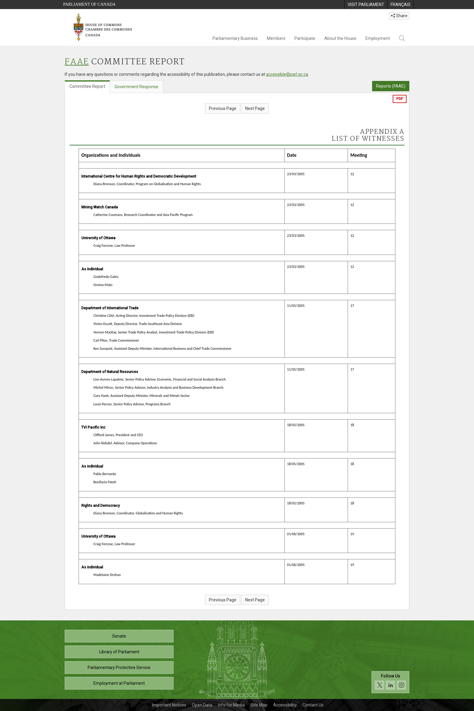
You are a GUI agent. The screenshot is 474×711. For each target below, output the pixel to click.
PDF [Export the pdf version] (399, 99)
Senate (119, 636)
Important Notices (169, 705)
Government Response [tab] (136, 86)
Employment (377, 38)
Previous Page (222, 108)
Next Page (255, 108)
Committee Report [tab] (87, 86)
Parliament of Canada (89, 4)
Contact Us (313, 705)
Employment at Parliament (119, 683)
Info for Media (231, 705)
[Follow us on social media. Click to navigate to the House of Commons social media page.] (390, 682)
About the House (340, 38)
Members (276, 38)
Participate (304, 38)
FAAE (77, 62)
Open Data (202, 705)
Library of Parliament (119, 651)
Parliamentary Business (235, 38)
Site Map (259, 705)
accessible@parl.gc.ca (287, 74)
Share (399, 15)
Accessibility (285, 705)
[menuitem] (365, 4)
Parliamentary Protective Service (119, 667)
